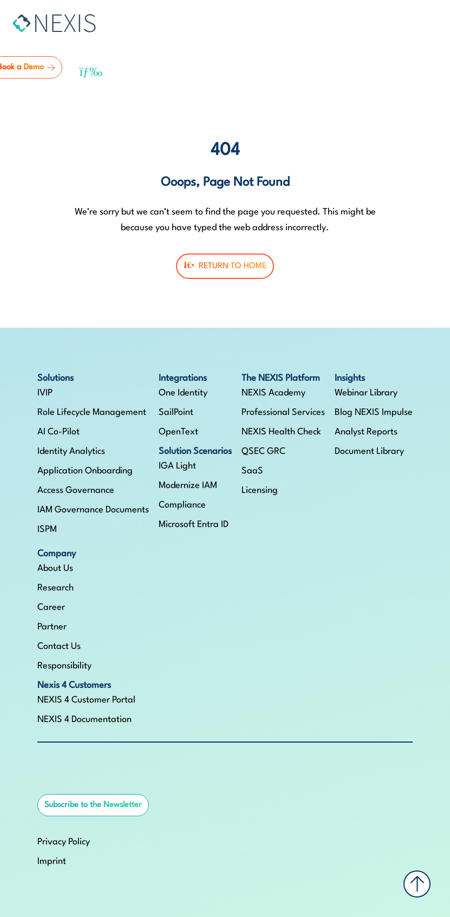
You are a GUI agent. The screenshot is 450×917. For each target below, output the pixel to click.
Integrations (183, 378)
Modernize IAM (188, 485)
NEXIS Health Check (281, 432)
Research (55, 588)
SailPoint (176, 412)
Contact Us (59, 646)
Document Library (369, 451)
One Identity (183, 393)
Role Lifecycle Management (91, 412)
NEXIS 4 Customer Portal (86, 700)
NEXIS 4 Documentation (84, 719)
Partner (52, 627)
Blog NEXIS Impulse (374, 412)
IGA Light (177, 466)
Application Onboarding (85, 471)
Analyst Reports (366, 432)
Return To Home (225, 265)
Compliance (182, 505)
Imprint (51, 861)
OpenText (178, 432)
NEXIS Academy (273, 393)
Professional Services (283, 412)
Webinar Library (366, 393)
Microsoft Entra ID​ (194, 524)
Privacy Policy (63, 842)
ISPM (47, 529)
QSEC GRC (263, 451)
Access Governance (75, 490)
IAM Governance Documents (93, 510)
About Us (55, 568)
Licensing (260, 490)
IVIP (45, 393)
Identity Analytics (71, 451)
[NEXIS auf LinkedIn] (44, 777)
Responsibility (64, 666)
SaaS (252, 471)
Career (51, 607)
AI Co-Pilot (58, 432)
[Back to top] (417, 884)
